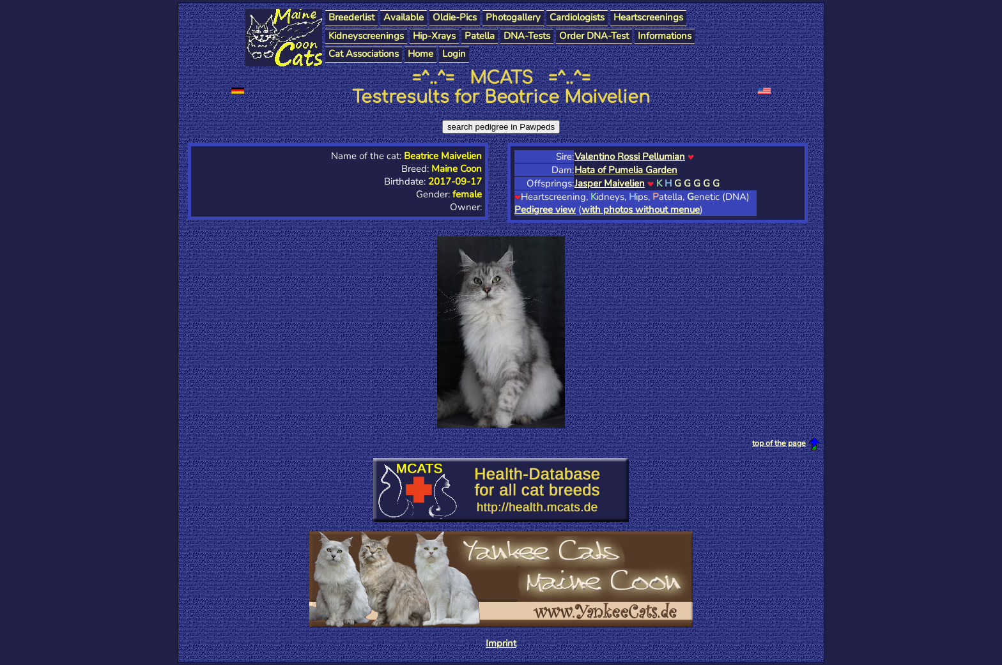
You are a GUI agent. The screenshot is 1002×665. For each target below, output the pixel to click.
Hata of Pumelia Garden (625, 170)
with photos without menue (641, 209)
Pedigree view (545, 209)
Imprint (501, 643)
